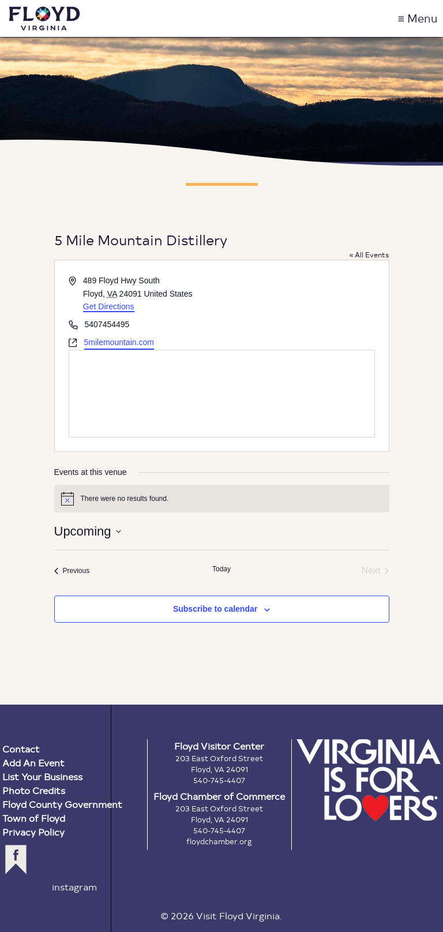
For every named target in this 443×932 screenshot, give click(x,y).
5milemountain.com (119, 342)
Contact (21, 748)
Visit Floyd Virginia (44, 18)
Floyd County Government (62, 804)
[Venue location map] (221, 393)
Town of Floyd (33, 818)
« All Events (369, 254)
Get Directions (108, 306)
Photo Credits (33, 790)
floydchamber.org (219, 841)
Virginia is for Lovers (368, 780)
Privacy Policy (33, 832)
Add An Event (33, 762)
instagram (74, 886)
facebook (15, 859)
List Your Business (42, 776)
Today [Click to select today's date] (221, 569)
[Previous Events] (72, 570)
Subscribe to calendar (215, 608)
